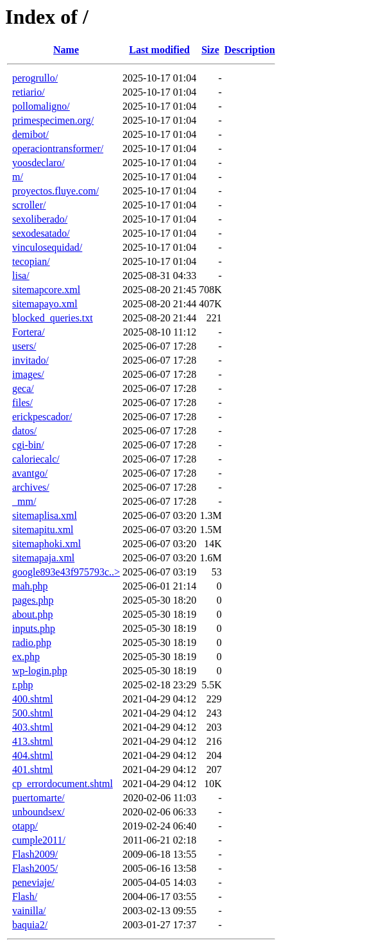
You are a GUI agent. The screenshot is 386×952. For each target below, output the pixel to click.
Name (66, 49)
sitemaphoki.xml (46, 543)
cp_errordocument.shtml (62, 783)
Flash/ (24, 896)
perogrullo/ (35, 77)
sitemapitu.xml (43, 529)
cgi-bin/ (28, 444)
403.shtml (32, 727)
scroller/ (29, 205)
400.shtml (32, 698)
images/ (28, 374)
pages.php (32, 600)
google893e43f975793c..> (66, 571)
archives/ (30, 487)
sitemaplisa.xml (44, 515)
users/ (24, 346)
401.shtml (32, 769)
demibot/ (30, 134)
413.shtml (32, 741)
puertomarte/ (38, 797)
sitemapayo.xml (45, 303)
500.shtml (32, 713)
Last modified (159, 49)
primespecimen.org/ (53, 120)
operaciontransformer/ (57, 148)
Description (249, 49)
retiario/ (28, 92)
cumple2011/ (38, 840)
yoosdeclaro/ (38, 162)
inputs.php (33, 628)
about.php (32, 614)
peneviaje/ (33, 882)
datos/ (24, 430)
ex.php (26, 656)
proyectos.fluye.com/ (55, 190)
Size (210, 49)
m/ (17, 176)
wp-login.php (39, 670)
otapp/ (25, 825)
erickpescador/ (42, 416)
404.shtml (32, 755)
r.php (22, 684)
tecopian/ (31, 261)
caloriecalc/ (36, 459)
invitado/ (30, 360)
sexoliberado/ (39, 219)
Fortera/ (28, 332)
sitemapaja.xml (43, 557)
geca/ (23, 388)
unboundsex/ (38, 811)
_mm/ (24, 501)
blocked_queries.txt (52, 317)
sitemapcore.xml (46, 289)
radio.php (31, 642)
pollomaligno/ (41, 106)
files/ (22, 402)
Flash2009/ (35, 854)
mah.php (30, 586)
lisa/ (20, 275)
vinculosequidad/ (47, 247)
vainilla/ (29, 910)
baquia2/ (29, 924)
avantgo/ (29, 473)
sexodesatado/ (41, 233)
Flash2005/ (35, 868)
